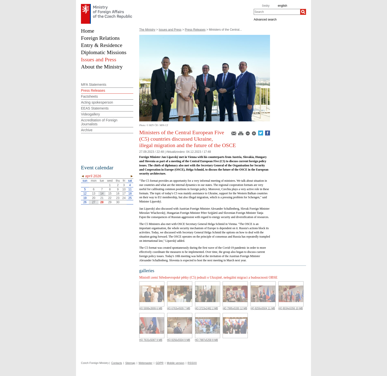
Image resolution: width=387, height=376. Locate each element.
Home (87, 31)
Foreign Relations (100, 38)
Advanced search (265, 19)
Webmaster (145, 362)
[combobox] (277, 12)
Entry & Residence (101, 45)
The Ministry (147, 29)
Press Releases (195, 29)
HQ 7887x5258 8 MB (206, 340)
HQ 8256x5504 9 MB (178, 340)
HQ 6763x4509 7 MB (178, 308)
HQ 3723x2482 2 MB (206, 308)
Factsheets (89, 96)
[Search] (303, 12)
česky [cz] (266, 5)
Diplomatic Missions (103, 52)
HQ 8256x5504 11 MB (263, 308)
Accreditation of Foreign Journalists (99, 122)
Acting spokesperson (97, 102)
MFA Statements (93, 85)
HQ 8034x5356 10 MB (290, 308)
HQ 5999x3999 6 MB (150, 308)
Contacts (116, 362)
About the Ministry (102, 67)
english (282, 5)
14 (101, 193)
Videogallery (90, 114)
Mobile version (175, 362)
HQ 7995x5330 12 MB (235, 308)
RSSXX (192, 362)
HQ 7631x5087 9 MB (150, 340)
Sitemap (130, 362)
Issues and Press (170, 29)
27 (93, 202)
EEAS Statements (95, 108)
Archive (87, 130)
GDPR (160, 362)
